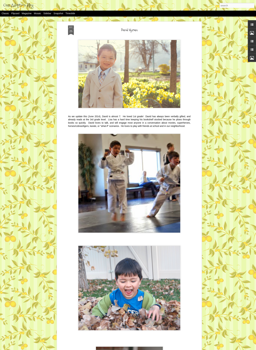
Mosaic (37, 13)
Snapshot (58, 13)
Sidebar (47, 13)
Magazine (27, 13)
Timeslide (70, 13)
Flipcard (15, 13)
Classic (5, 13)
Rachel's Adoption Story (106, 347)
